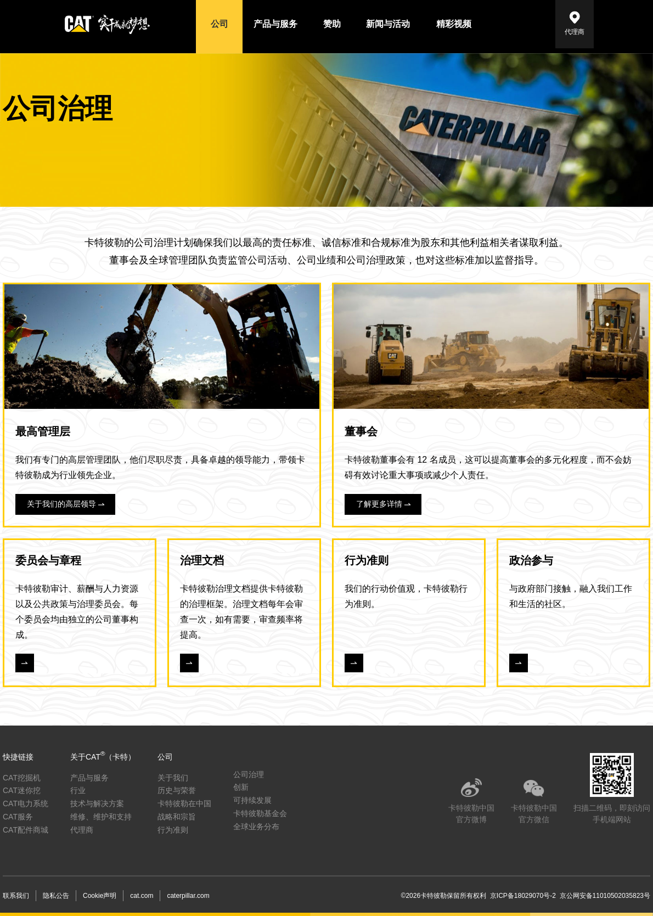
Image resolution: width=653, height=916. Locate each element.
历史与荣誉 (176, 790)
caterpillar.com (188, 896)
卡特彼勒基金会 (260, 813)
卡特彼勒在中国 (184, 803)
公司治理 (248, 774)
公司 (219, 24)
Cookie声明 (99, 896)
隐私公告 (56, 896)
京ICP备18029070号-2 (523, 896)
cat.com (141, 896)
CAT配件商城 (25, 829)
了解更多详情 (379, 503)
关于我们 (172, 777)
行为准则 (172, 829)
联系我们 (16, 896)
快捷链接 (18, 757)
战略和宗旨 (176, 816)
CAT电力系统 (25, 803)
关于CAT (103, 757)
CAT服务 (18, 816)
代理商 (574, 32)
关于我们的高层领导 (61, 503)
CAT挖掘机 (22, 777)
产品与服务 (275, 24)
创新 (241, 787)
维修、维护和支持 (101, 816)
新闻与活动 (388, 24)
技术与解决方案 (97, 803)
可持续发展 (252, 800)
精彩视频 (453, 24)
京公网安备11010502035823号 (603, 896)
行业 (78, 790)
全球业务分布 (256, 826)
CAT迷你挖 (22, 790)
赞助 (332, 24)
